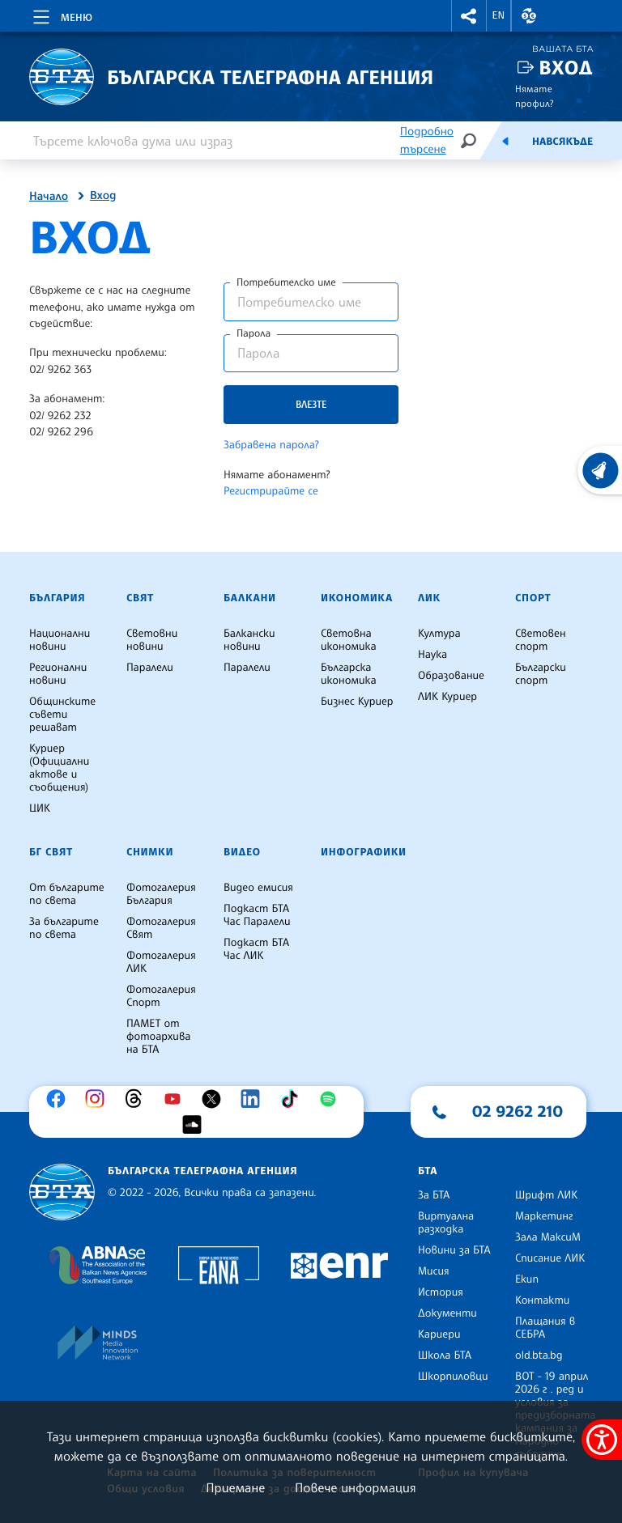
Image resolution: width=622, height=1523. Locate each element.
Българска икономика (349, 674)
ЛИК (429, 598)
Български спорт (540, 674)
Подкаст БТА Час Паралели (257, 915)
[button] (469, 16)
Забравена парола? (271, 445)
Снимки (149, 852)
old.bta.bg (539, 1355)
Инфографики (364, 852)
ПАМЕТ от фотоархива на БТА (158, 1036)
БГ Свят (51, 852)
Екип (527, 1279)
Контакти (542, 1300)
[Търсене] (468, 140)
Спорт (533, 598)
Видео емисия (258, 887)
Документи (447, 1313)
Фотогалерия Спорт (161, 996)
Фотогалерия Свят (161, 928)
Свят (140, 598)
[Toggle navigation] (61, 14)
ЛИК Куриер (447, 696)
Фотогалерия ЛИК (161, 962)
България (57, 598)
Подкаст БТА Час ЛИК (256, 949)
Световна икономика (349, 640)
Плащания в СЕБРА (545, 1328)
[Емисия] (505, 140)
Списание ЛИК (550, 1258)
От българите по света (66, 894)
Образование (451, 675)
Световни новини (151, 640)
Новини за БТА (454, 1250)
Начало (48, 196)
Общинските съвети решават (62, 714)
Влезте (311, 404)
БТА (427, 1171)
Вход (566, 67)
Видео (242, 852)
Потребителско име (286, 282)
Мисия (433, 1271)
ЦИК (39, 808)
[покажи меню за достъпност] (602, 1439)
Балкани (250, 598)
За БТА (433, 1195)
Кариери (439, 1334)
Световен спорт (540, 640)
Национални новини (59, 640)
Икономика (357, 598)
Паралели (149, 667)
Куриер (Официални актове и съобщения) (59, 768)
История (440, 1292)
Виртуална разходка (446, 1223)
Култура (439, 633)
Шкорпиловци (453, 1376)
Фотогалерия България (161, 894)
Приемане (235, 1487)
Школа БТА (444, 1355)
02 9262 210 (517, 1111)
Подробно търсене (427, 140)
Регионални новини (58, 674)
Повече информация (355, 1487)
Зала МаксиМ (548, 1237)
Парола (253, 333)
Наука (432, 654)
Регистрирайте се (271, 491)
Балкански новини (249, 640)
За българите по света (64, 928)
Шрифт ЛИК (546, 1195)
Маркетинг (544, 1216)
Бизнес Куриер (357, 701)
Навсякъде (562, 141)
